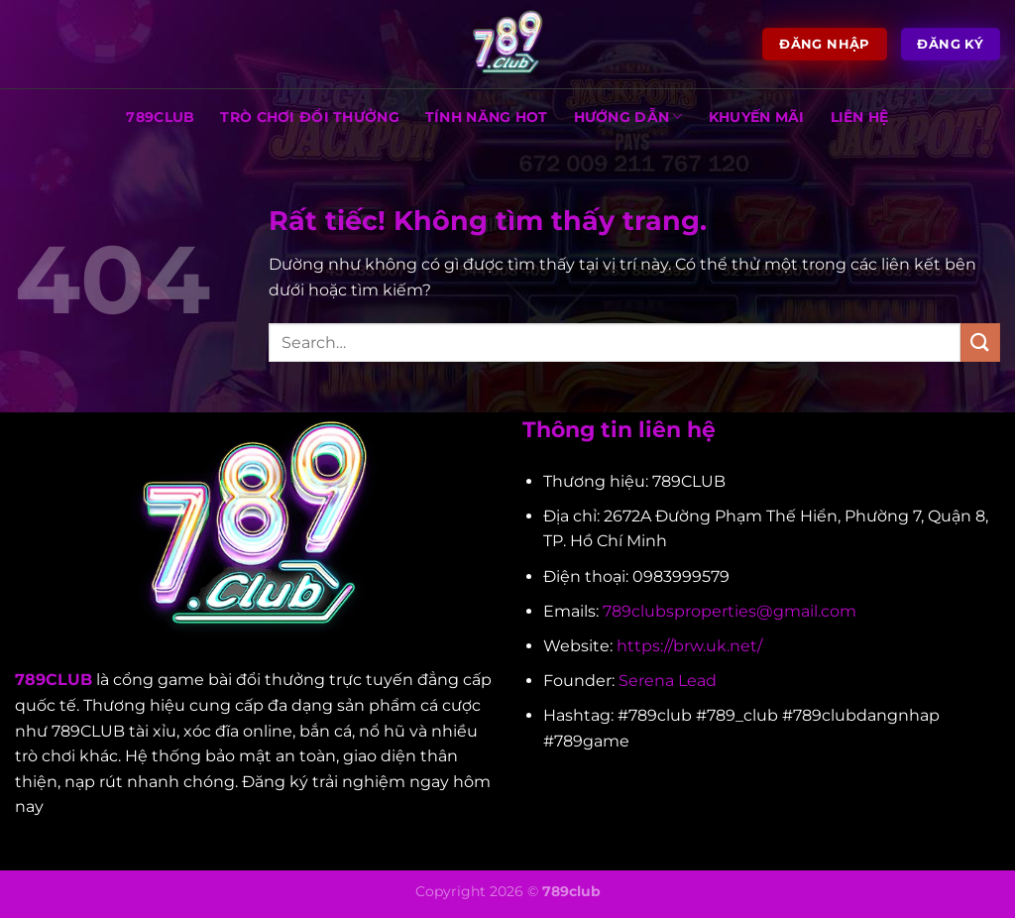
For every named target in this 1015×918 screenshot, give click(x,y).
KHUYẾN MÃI (757, 117)
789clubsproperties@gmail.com (729, 611)
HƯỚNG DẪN (628, 116)
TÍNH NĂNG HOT (486, 117)
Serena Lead (668, 680)
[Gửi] (980, 342)
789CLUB (160, 117)
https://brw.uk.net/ (689, 645)
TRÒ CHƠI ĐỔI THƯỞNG (309, 117)
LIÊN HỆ (860, 117)
